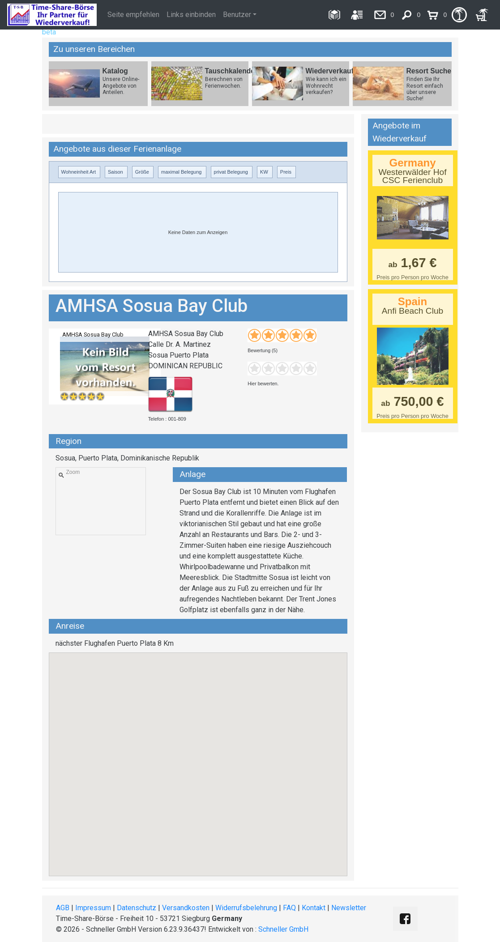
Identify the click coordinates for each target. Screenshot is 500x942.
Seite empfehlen (133, 14)
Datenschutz (136, 908)
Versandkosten (185, 908)
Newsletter (348, 908)
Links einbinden (191, 14)
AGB (62, 908)
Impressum (93, 908)
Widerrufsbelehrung (246, 908)
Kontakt (313, 908)
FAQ (289, 908)
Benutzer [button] (237, 14)
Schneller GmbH (283, 929)
